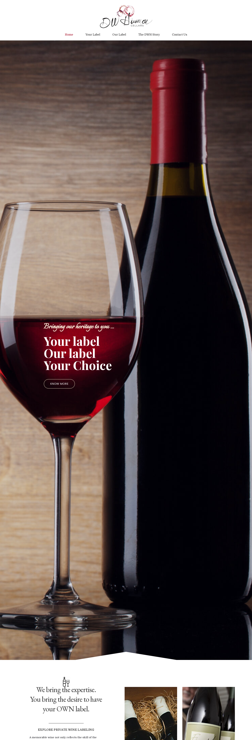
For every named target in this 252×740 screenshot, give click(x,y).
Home (69, 34)
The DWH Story (149, 34)
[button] (59, 384)
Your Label (92, 34)
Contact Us (179, 34)
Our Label (119, 34)
